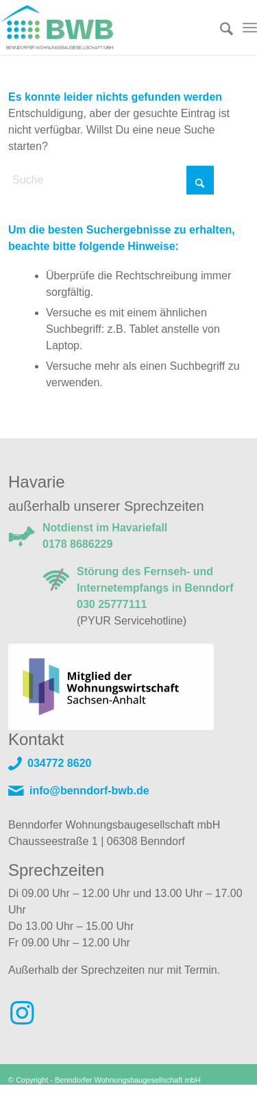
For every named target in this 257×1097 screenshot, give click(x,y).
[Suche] (219, 27)
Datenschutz (228, 1091)
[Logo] (103, 27)
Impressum (181, 1091)
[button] (24, 1072)
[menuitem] (219, 27)
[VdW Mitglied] (111, 687)
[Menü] (250, 27)
